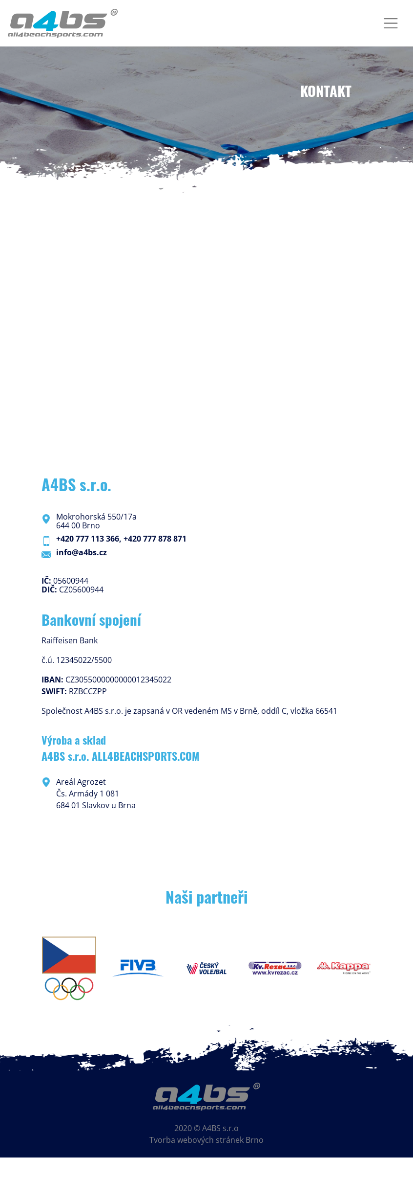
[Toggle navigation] (390, 23)
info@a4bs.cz (81, 552)
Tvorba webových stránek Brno (206, 1140)
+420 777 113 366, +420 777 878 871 (121, 538)
